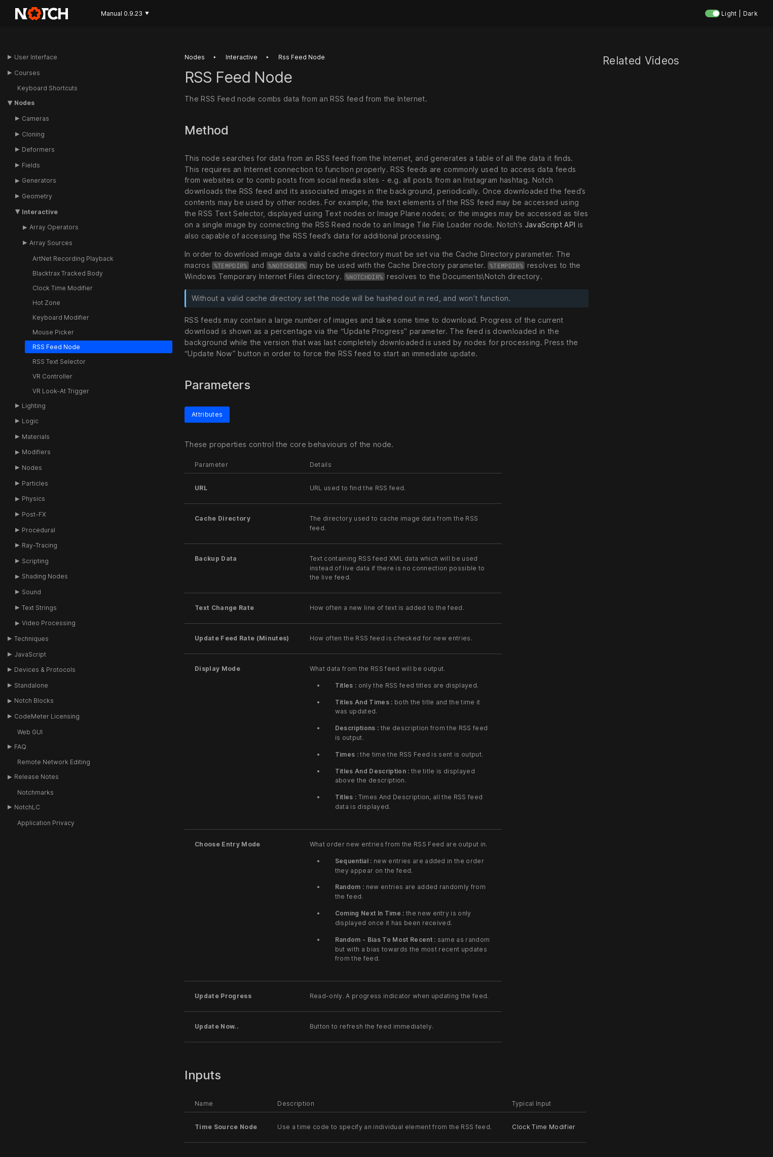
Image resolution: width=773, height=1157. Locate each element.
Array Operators (54, 227)
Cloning (33, 134)
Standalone (31, 685)
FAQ (20, 747)
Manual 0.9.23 (125, 13)
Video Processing (49, 623)
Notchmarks (35, 792)
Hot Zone (46, 303)
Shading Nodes (45, 576)
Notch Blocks (34, 700)
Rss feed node (301, 57)
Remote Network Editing (53, 762)
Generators (39, 180)
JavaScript (30, 654)
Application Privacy (46, 823)
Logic (30, 421)
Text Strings (39, 607)
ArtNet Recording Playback (73, 258)
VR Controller (52, 376)
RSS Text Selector (59, 361)
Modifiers (36, 452)
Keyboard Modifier (60, 317)
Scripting (35, 561)
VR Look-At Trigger (60, 391)
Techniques (31, 638)
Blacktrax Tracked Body (67, 273)
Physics (33, 498)
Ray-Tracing (39, 545)
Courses (27, 73)
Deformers (38, 149)
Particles (35, 483)
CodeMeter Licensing (47, 716)
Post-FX (34, 514)
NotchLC (27, 807)
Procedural (38, 530)
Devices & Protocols (45, 669)
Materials (36, 436)
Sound (31, 592)
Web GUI (30, 732)
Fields (31, 165)
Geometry (37, 196)
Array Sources (50, 243)
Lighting (34, 406)
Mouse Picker (53, 332)
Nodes (24, 103)
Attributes (207, 414)
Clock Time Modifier (62, 288)
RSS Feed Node (56, 347)
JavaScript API (550, 224)
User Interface (35, 57)
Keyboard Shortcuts (47, 88)
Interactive (40, 212)
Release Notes (36, 776)
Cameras (35, 118)
